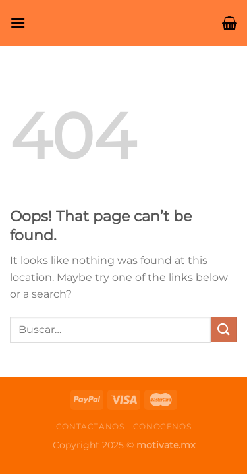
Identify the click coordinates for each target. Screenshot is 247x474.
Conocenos (162, 426)
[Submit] (224, 329)
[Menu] (18, 23)
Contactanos (90, 426)
